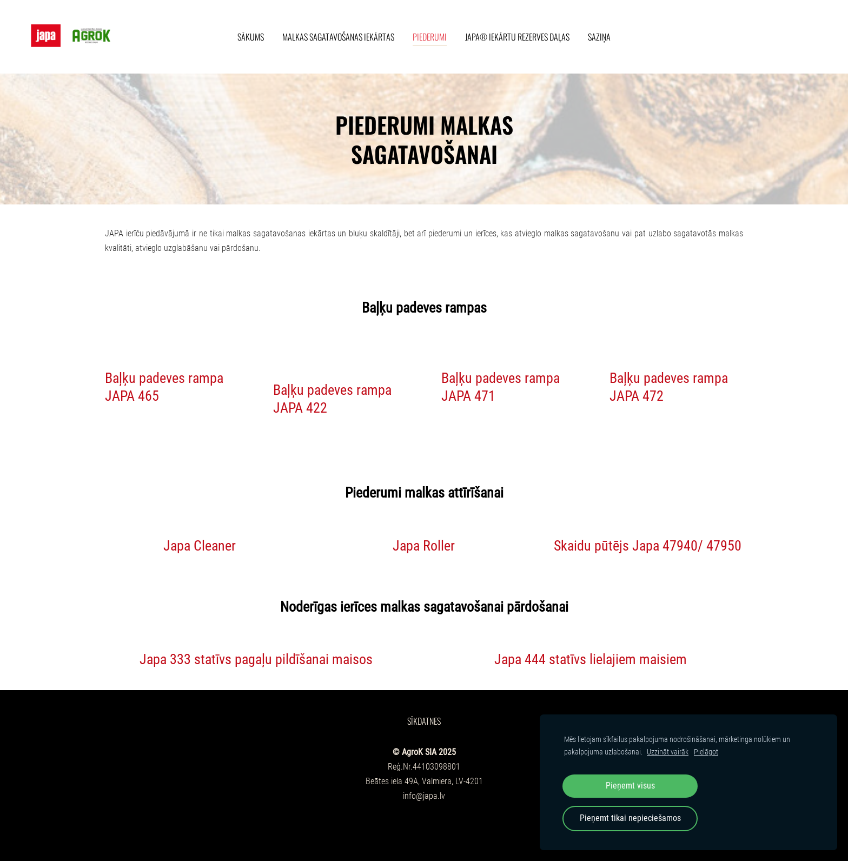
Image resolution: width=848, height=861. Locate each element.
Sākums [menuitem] (250, 36)
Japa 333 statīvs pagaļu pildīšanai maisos (256, 659)
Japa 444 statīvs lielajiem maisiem (590, 659)
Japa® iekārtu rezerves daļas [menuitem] (517, 36)
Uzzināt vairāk (667, 752)
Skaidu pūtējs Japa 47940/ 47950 (647, 546)
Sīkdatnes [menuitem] (424, 720)
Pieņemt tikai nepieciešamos (630, 818)
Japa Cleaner (199, 546)
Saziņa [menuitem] (599, 36)
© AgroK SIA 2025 (424, 752)
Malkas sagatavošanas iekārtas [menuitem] (338, 36)
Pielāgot (706, 752)
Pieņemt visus (630, 785)
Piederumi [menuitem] (430, 36)
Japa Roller (424, 546)
